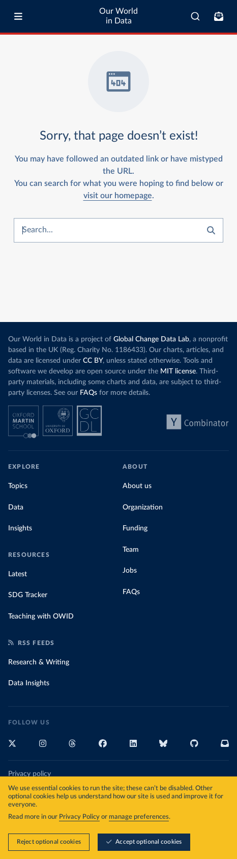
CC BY (93, 360)
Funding (135, 528)
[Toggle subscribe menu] (219, 16)
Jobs (130, 570)
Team (131, 549)
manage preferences (139, 817)
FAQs (88, 392)
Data (15, 507)
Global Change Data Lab (151, 339)
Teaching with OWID (41, 616)
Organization (143, 507)
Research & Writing (38, 662)
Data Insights (28, 683)
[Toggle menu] (18, 16)
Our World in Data (118, 16)
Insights (20, 528)
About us (137, 486)
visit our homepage (117, 196)
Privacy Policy (79, 817)
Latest (17, 574)
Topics (17, 486)
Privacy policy (29, 773)
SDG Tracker (27, 595)
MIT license (178, 371)
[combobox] (195, 16)
